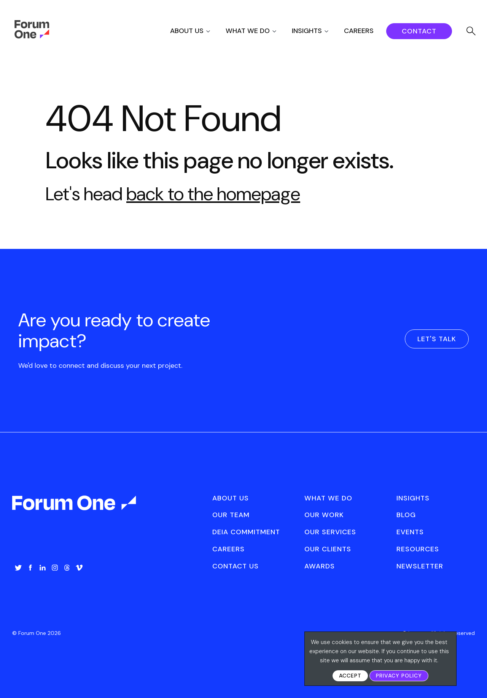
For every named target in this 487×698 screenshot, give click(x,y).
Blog (406, 514)
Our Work (324, 514)
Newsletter (419, 566)
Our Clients (327, 549)
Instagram (55, 568)
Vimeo (79, 568)
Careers (359, 30)
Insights (307, 30)
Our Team (231, 514)
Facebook (30, 568)
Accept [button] (350, 675)
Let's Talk (436, 338)
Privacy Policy (399, 675)
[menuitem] (197, 30)
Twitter (18, 568)
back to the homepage (213, 194)
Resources (417, 549)
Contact (419, 31)
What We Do (248, 30)
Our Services (330, 532)
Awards (319, 566)
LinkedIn (43, 568)
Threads (67, 568)
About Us (187, 30)
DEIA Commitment (246, 532)
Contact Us (235, 566)
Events (410, 532)
